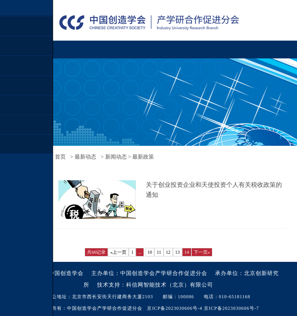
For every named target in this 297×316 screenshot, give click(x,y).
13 (177, 252)
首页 (60, 157)
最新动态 (85, 157)
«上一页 (118, 252)
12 (168, 252)
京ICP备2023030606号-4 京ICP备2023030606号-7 (203, 308)
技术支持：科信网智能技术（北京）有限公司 (155, 285)
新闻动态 (116, 157)
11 (159, 252)
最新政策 (143, 157)
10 (149, 252)
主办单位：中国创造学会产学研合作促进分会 (149, 273)
